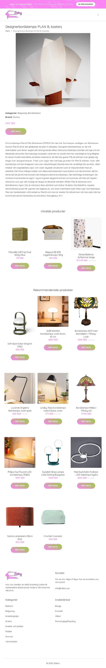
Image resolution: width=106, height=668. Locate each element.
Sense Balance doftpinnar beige (86, 256)
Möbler (8, 631)
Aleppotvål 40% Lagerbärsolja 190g (53, 253)
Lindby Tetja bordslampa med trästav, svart (53, 409)
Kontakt (59, 611)
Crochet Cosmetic (53, 536)
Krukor (8, 621)
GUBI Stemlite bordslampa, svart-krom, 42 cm (53, 334)
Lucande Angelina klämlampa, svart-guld (20, 409)
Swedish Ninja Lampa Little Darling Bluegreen (53, 473)
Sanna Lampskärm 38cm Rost (20, 537)
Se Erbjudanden (85, 4)
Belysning (22, 113)
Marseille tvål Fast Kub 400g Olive (20, 253)
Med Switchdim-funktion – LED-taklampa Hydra (86, 473)
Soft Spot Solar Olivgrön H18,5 (20, 345)
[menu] (98, 15)
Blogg (58, 606)
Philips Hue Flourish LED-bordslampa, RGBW (20, 473)
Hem (7, 31)
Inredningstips (12, 616)
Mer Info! (16, 131)
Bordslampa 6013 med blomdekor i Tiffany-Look (86, 334)
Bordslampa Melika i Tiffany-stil (86, 409)
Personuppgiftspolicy (65, 621)
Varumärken (11, 641)
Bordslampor (34, 113)
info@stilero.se (62, 588)
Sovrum (9, 636)
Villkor (58, 616)
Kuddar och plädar (14, 626)
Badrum (9, 606)
